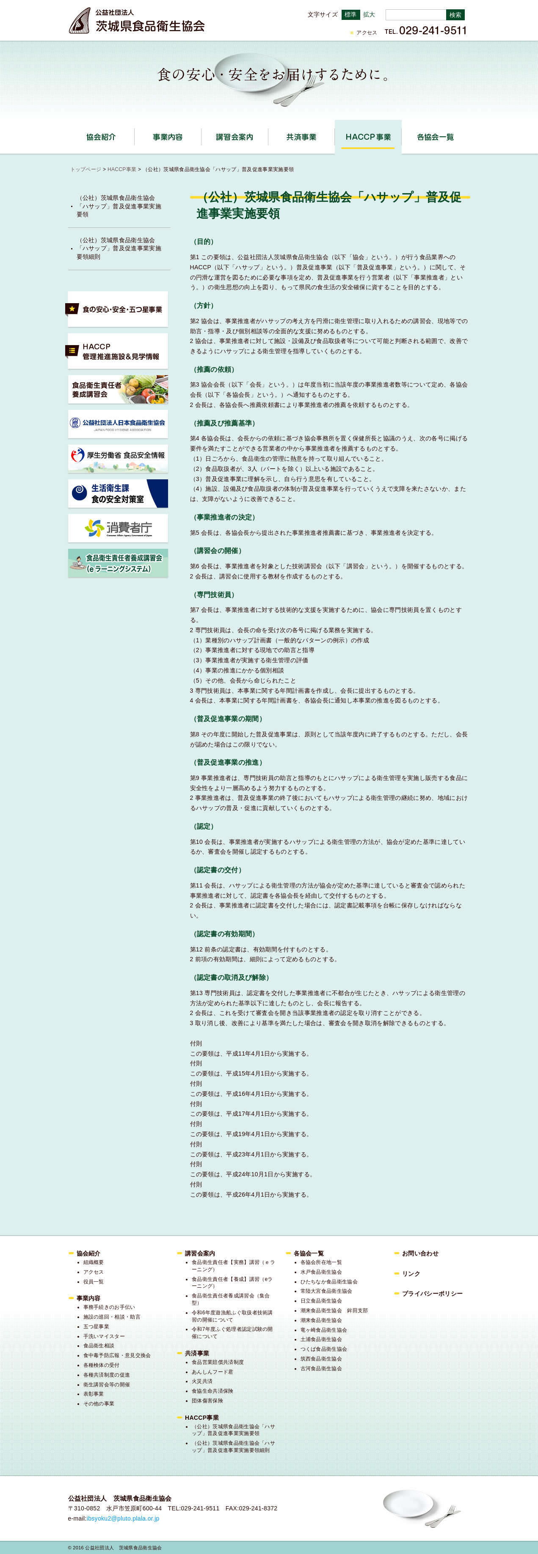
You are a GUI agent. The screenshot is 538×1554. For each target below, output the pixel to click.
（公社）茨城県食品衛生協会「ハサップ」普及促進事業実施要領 (119, 206)
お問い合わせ (420, 1253)
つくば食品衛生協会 (324, 1349)
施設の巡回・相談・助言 (112, 1317)
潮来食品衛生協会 (321, 1320)
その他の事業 (99, 1404)
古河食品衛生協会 (321, 1369)
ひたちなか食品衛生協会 (329, 1282)
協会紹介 (134, 134)
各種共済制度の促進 (106, 1375)
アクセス (366, 33)
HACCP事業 (401, 134)
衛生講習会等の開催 (106, 1385)
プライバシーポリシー (432, 1293)
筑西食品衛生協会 (321, 1359)
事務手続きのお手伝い (109, 1307)
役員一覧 (93, 1282)
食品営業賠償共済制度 (218, 1362)
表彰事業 (93, 1394)
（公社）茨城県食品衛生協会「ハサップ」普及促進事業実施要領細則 (119, 248)
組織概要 (93, 1262)
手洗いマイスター (104, 1336)
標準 (351, 14)
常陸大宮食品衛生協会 (327, 1291)
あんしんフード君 (213, 1372)
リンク (411, 1273)
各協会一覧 (435, 136)
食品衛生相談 (99, 1346)
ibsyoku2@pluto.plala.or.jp (123, 1518)
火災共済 (202, 1381)
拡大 (369, 14)
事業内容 (89, 1298)
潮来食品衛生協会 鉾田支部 (334, 1310)
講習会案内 (200, 1253)
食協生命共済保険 (213, 1391)
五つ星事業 (96, 1327)
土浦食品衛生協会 (321, 1339)
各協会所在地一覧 (321, 1262)
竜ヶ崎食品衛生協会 (324, 1330)
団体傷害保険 (207, 1401)
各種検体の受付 (101, 1365)
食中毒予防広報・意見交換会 (117, 1355)
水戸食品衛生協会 (321, 1272)
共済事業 (334, 134)
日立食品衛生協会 (321, 1301)
